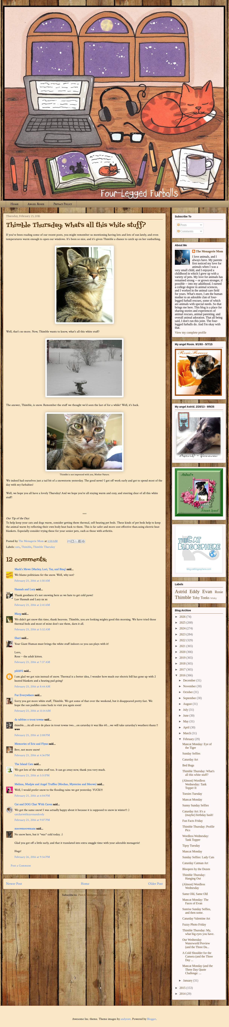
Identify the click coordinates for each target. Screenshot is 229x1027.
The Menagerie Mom (209, 251)
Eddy (195, 591)
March (187, 733)
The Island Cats (23, 764)
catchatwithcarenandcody (29, 814)
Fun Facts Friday (192, 820)
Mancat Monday (192, 799)
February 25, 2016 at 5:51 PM (31, 775)
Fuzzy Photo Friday (194, 924)
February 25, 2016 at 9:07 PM (32, 820)
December (189, 680)
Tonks (205, 598)
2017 (183, 669)
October (188, 692)
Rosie (219, 592)
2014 (183, 993)
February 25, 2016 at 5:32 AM (32, 629)
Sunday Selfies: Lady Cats (198, 857)
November (190, 686)
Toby (196, 598)
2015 (183, 987)
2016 (183, 675)
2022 (183, 640)
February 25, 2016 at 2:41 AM (32, 605)
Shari (17, 638)
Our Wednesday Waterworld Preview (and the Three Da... (196, 943)
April (186, 727)
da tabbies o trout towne (29, 720)
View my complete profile (190, 332)
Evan (207, 591)
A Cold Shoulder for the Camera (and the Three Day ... (197, 956)
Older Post (155, 883)
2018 (183, 663)
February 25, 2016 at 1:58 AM (32, 581)
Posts (182, 224)
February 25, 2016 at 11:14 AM (32, 711)
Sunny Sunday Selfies (195, 805)
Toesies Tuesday (192, 793)
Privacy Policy (62, 204)
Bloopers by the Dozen (196, 869)
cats (17, 547)
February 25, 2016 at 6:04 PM (32, 796)
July (186, 709)
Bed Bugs (188, 765)
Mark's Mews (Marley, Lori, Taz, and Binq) (40, 569)
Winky (213, 598)
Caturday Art (190, 759)
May (186, 721)
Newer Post (14, 883)
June (186, 715)
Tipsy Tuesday (191, 845)
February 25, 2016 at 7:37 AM (32, 662)
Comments (185, 231)
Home (14, 204)
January (188, 980)
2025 (183, 622)
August (188, 703)
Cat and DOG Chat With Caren (33, 804)
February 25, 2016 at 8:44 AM (32, 687)
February (189, 739)
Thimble (26, 547)
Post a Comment (21, 866)
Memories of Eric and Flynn (31, 744)
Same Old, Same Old (195, 893)
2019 (183, 657)
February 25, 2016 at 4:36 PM (32, 755)
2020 (183, 651)
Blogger (151, 1019)
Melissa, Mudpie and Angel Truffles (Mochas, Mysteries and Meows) (55, 784)
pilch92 (18, 671)
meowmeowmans (25, 829)
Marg (17, 614)
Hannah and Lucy (24, 589)
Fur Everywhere (24, 695)
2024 (183, 628)
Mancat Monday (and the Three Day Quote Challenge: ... (197, 969)
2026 (183, 616)
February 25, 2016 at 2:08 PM (32, 735)
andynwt (126, 1019)
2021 (183, 646)
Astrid (181, 591)
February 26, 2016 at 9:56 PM (32, 857)
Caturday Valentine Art (196, 918)
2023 (183, 634)
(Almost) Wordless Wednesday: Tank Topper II (194, 784)
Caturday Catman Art (195, 863)
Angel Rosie (36, 204)
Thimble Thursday (44, 547)
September (190, 698)
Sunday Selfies (191, 753)
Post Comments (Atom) (92, 895)
